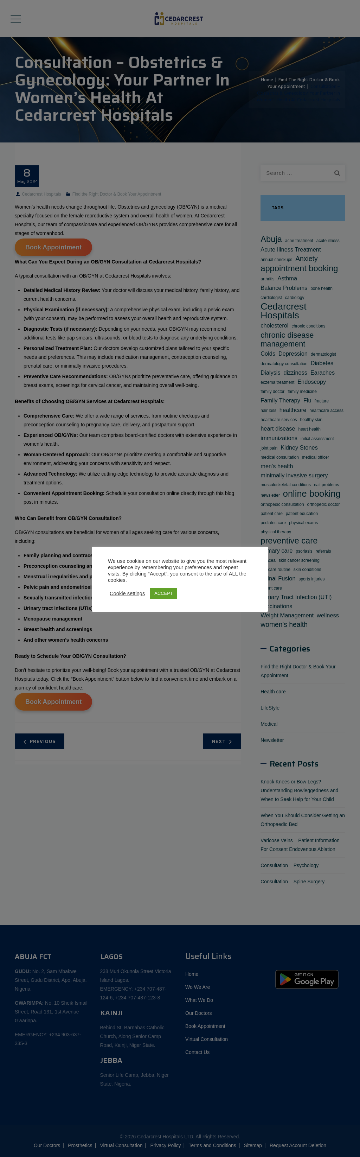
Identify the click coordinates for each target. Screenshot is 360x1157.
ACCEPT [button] (163, 593)
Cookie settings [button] (127, 593)
